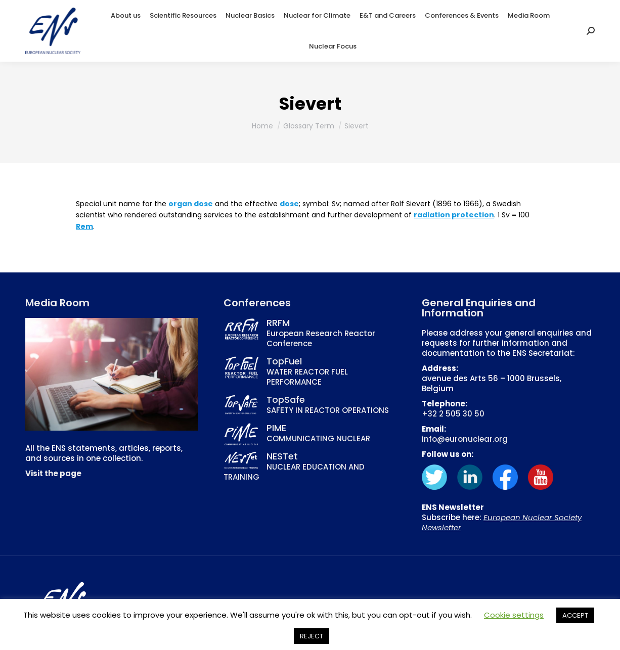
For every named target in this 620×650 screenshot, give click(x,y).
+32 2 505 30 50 (453, 413)
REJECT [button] (311, 636)
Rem (84, 226)
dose (289, 204)
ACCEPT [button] (575, 615)
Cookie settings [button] (514, 615)
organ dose (190, 204)
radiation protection (454, 215)
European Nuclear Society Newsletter (502, 522)
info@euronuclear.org (465, 439)
